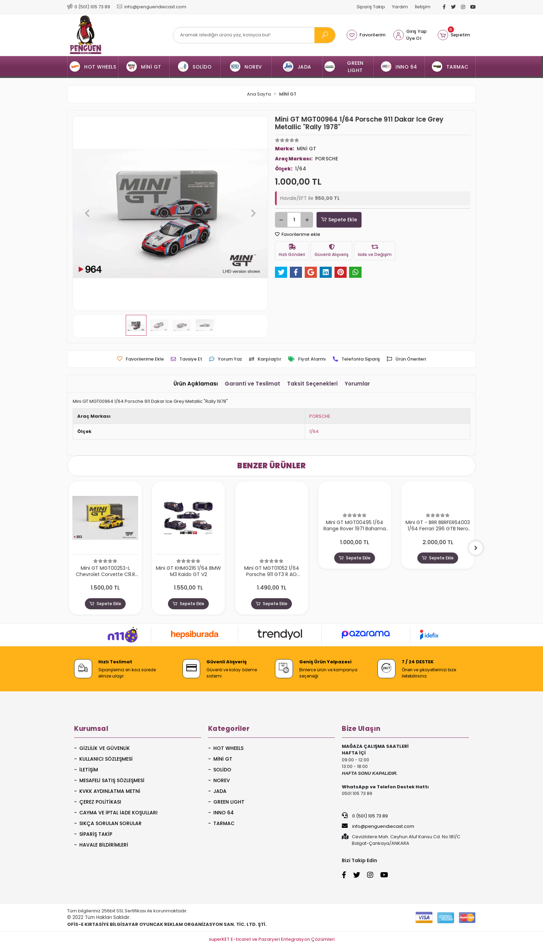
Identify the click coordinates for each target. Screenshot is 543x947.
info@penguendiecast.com (378, 826)
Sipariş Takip (371, 6)
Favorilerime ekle (297, 234)
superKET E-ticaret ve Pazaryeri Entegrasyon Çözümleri (272, 939)
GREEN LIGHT (228, 801)
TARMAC (223, 823)
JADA (219, 791)
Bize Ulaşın (361, 728)
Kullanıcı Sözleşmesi (106, 758)
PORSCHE (319, 416)
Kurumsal (91, 728)
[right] (476, 548)
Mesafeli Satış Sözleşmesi (111, 780)
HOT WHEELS (228, 748)
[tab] (195, 384)
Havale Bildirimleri (103, 844)
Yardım (400, 6)
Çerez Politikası (100, 801)
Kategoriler (229, 728)
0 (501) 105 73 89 (365, 815)
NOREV (221, 780)
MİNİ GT (222, 758)
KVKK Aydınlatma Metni (109, 791)
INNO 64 (223, 812)
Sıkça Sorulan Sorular (110, 823)
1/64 (314, 431)
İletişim (422, 6)
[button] (454, 35)
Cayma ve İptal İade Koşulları (118, 812)
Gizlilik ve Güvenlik (104, 748)
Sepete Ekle (339, 219)
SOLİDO (222, 769)
